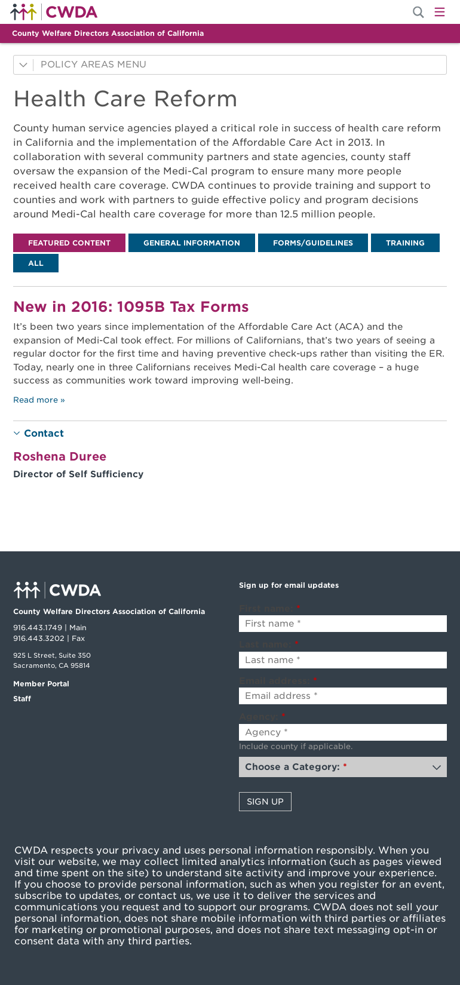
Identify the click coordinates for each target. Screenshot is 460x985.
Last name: (269, 644)
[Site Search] (418, 12)
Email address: (278, 681)
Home (53, 12)
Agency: (262, 716)
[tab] (69, 243)
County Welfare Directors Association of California (108, 33)
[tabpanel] (230, 347)
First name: (269, 608)
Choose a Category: (296, 767)
